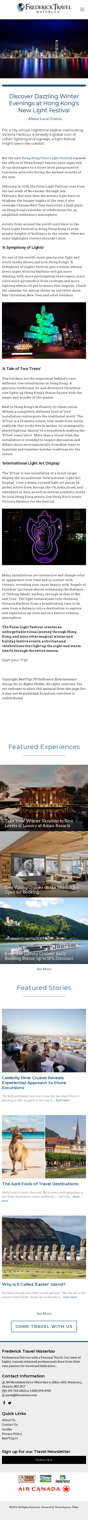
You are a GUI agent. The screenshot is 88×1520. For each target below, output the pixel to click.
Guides (7, 1429)
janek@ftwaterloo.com (21, 1395)
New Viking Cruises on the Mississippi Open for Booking (42, 890)
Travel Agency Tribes (67, 1507)
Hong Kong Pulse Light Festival (47, 158)
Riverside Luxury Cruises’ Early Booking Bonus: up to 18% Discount (39, 956)
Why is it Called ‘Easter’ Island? (33, 1284)
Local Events (51, 119)
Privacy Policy (12, 1434)
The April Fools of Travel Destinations (40, 1183)
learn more (62, 1100)
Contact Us (10, 1424)
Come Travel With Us (44, 1326)
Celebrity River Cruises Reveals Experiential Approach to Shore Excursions (34, 1082)
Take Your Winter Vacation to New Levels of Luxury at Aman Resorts (39, 823)
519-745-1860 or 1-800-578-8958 (29, 1391)
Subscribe (44, 1460)
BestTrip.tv (10, 1438)
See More (44, 969)
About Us (8, 1420)
